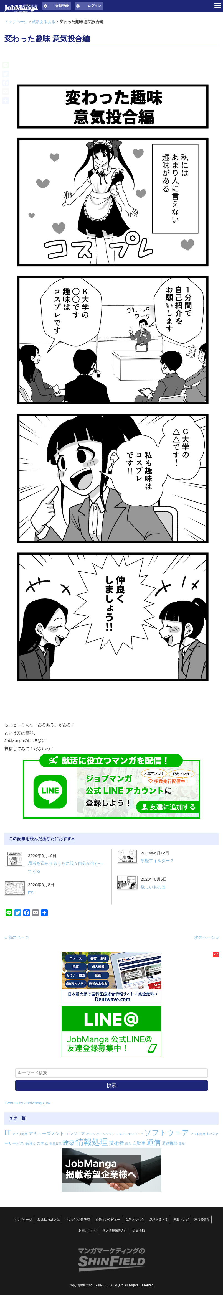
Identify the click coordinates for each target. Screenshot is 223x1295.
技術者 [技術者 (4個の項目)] (116, 1143)
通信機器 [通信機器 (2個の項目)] (170, 1143)
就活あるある (43, 22)
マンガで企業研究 (77, 1219)
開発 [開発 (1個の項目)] (182, 1143)
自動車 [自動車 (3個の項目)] (139, 1143)
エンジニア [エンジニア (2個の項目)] (75, 1133)
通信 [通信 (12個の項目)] (154, 1142)
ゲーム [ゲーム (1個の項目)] (90, 1134)
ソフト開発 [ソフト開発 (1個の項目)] (198, 1134)
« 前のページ (16, 937)
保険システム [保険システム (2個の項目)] (36, 1143)
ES (31, 892)
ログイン (94, 6)
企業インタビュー (108, 1219)
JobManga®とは (48, 1219)
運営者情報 (201, 1219)
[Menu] (217, 5)
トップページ (16, 22)
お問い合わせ (87, 1230)
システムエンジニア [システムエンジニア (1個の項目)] (129, 1134)
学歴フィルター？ (157, 860)
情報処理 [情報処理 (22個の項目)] (92, 1141)
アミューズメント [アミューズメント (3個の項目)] (46, 1133)
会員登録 (62, 6)
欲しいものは (153, 886)
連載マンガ (181, 1219)
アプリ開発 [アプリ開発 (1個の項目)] (19, 1134)
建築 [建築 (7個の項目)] (69, 1143)
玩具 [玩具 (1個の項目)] (128, 1143)
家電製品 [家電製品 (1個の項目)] (55, 1143)
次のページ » (206, 937)
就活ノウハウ (135, 1219)
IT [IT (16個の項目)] (7, 1132)
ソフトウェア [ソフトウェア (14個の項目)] (166, 1132)
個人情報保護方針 (115, 1230)
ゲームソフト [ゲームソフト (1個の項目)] (105, 1134)
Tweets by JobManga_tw (27, 1102)
